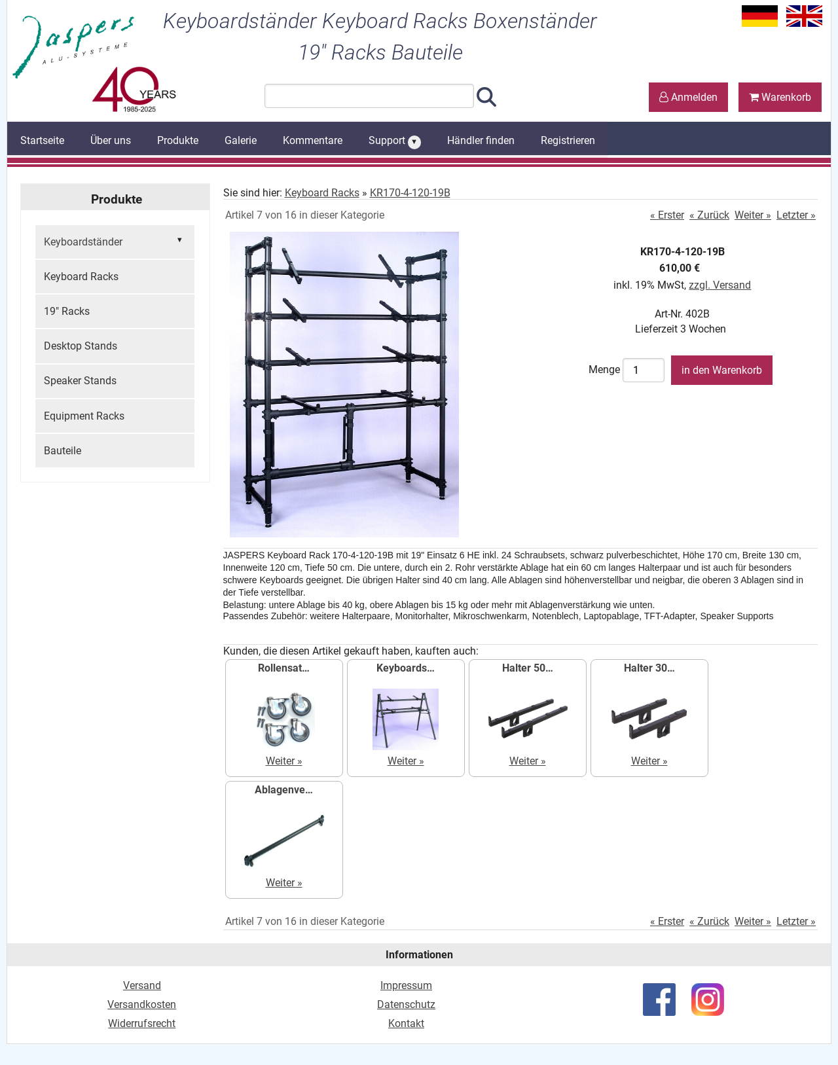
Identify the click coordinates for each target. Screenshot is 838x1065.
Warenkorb (780, 97)
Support (395, 141)
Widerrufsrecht (141, 1023)
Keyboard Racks (81, 276)
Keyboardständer (115, 241)
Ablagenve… (284, 790)
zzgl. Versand (720, 285)
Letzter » (796, 215)
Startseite (42, 140)
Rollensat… (284, 668)
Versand (142, 985)
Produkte (177, 140)
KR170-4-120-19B (410, 193)
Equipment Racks (84, 416)
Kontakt (406, 1023)
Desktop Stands (80, 346)
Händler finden (481, 140)
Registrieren (568, 140)
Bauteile (62, 450)
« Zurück (709, 215)
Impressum (406, 985)
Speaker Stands (80, 380)
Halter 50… (527, 668)
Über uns (110, 140)
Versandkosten (141, 1004)
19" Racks (67, 311)
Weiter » (753, 215)
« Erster (667, 215)
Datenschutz (406, 1004)
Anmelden (688, 97)
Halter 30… (649, 668)
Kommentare (312, 140)
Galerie (241, 140)
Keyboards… (405, 668)
